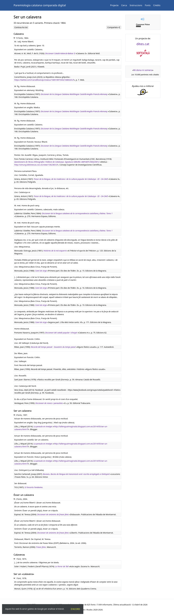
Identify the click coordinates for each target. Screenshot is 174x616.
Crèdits (156, 5)
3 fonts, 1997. (22, 415)
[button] (143, 19)
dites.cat (142, 44)
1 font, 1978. (21, 578)
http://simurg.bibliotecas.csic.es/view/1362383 (35, 164)
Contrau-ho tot (21, 27)
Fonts (147, 5)
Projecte (114, 5)
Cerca (124, 5)
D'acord (75, 609)
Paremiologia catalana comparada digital (40, 5)
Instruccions (136, 5)
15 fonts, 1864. (22, 38)
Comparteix (113, 27)
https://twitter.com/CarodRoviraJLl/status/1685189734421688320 (43, 80)
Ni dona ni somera (142, 70)
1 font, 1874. (21, 559)
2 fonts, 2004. (22, 499)
